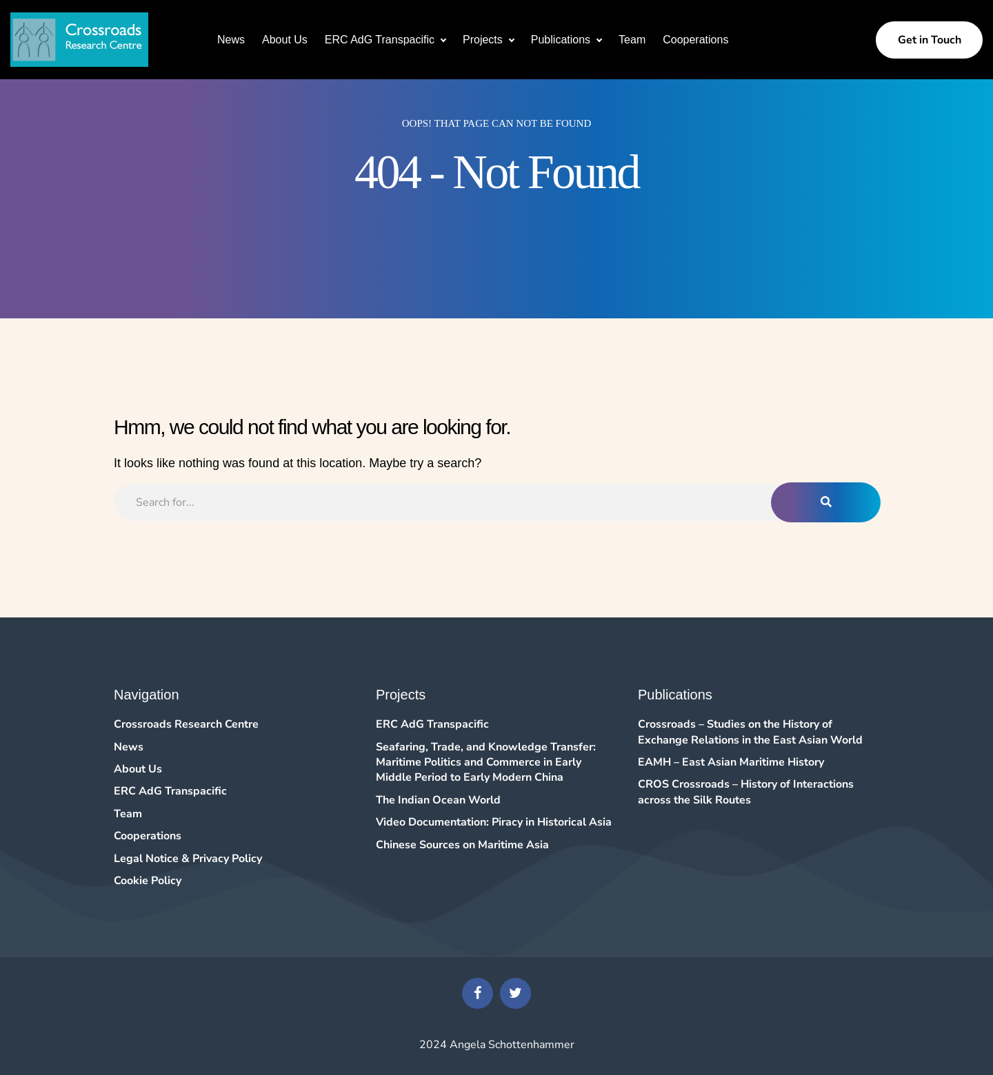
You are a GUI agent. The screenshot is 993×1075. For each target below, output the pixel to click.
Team (632, 39)
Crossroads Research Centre (186, 724)
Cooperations (695, 39)
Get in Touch (929, 40)
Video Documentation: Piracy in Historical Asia (494, 822)
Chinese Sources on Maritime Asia (462, 844)
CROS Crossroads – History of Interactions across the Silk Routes (746, 792)
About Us (285, 39)
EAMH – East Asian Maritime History (731, 762)
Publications (560, 39)
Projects (483, 39)
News (231, 39)
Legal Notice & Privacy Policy (188, 858)
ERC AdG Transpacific (379, 39)
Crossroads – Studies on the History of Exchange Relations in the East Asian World (750, 732)
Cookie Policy (147, 880)
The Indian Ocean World (438, 800)
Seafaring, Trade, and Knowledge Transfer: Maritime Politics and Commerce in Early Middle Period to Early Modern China (486, 762)
